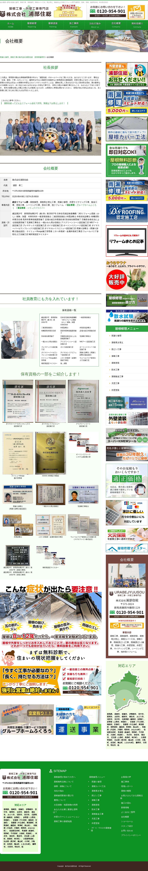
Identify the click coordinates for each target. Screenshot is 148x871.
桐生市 (131, 717)
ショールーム (123, 818)
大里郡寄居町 (28, 839)
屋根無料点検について (63, 782)
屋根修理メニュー (95, 777)
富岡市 (109, 717)
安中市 (141, 714)
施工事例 (121, 782)
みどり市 (140, 717)
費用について (59, 800)
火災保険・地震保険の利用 (65, 805)
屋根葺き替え (117, 342)
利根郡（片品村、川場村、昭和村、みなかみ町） (20, 828)
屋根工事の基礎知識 (62, 818)
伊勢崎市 (132, 714)
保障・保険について (62, 786)
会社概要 (121, 814)
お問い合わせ (123, 828)
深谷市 (136, 735)
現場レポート (123, 786)
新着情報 (121, 805)
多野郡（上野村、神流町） (117, 722)
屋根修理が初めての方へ (64, 777)
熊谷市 (19, 836)
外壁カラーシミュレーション (66, 814)
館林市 (124, 717)
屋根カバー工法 (96, 786)
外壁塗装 (115, 390)
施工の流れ (122, 800)
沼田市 (109, 719)
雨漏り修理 (116, 336)
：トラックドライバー (31, 208)
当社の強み (58, 791)
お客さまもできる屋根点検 (129, 795)
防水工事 (115, 370)
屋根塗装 (115, 363)
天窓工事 (115, 383)
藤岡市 (138, 743)
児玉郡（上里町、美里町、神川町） (125, 737)
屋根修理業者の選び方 (63, 795)
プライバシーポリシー (127, 832)
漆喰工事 (115, 356)
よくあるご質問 (124, 809)
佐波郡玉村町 (14, 831)
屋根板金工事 (117, 376)
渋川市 (117, 719)
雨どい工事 (116, 349)
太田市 (117, 717)
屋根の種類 (122, 791)
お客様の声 (122, 777)
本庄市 (129, 735)
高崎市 (117, 714)
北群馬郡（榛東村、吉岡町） (133, 719)
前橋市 (124, 714)
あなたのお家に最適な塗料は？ (67, 809)
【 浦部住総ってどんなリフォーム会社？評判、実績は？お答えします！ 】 (34, 103)
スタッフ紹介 (123, 823)
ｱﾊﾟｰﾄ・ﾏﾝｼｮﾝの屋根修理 (100, 828)
